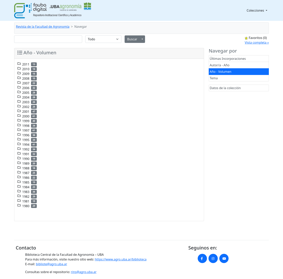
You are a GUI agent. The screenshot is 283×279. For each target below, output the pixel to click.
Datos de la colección (225, 88)
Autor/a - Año (219, 65)
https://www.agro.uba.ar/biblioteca (120, 259)
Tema (214, 78)
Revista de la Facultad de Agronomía (42, 26)
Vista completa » (257, 42)
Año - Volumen (220, 71)
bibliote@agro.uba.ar (51, 264)
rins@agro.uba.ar (83, 272)
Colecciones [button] (256, 10)
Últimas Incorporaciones (228, 58)
